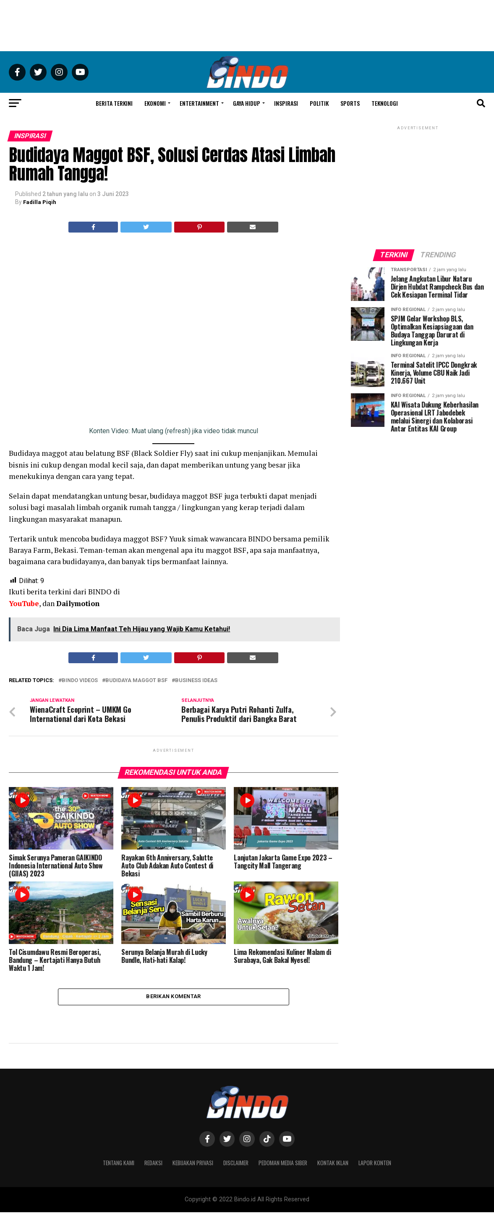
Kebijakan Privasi (189, 1166)
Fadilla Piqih (40, 202)
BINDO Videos (80, 680)
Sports (350, 103)
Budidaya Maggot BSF (136, 680)
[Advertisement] (247, 25)
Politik (319, 103)
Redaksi (147, 1166)
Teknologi (384, 103)
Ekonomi (155, 103)
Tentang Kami (109, 1166)
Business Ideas (196, 680)
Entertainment (199, 103)
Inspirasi (286, 103)
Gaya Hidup (246, 103)
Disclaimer (235, 1166)
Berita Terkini (114, 103)
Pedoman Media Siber (286, 1166)
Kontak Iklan (340, 1166)
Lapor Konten (384, 1166)
